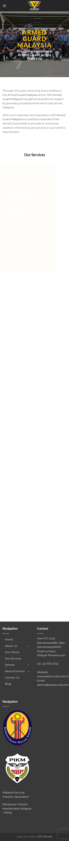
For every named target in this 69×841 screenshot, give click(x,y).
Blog (8, 683)
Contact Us (12, 677)
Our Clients (12, 652)
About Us (11, 645)
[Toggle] (28, 646)
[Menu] (4, 6)
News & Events (15, 671)
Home (9, 639)
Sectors (10, 664)
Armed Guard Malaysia (22, 95)
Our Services (13, 658)
